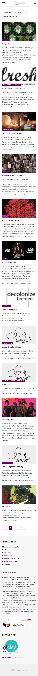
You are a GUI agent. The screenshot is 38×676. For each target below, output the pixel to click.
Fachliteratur (8, 463)
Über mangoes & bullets (11, 547)
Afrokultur (6, 507)
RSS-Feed (6, 564)
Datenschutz (7, 556)
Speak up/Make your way (12, 175)
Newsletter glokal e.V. (10, 561)
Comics (5, 40)
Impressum (6, 553)
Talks (5, 258)
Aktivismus (6, 305)
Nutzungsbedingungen (10, 559)
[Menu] (3, 3)
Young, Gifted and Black (11, 347)
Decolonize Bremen (9, 310)
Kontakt (5, 550)
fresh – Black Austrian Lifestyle (14, 89)
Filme (4, 171)
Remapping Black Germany (12, 467)
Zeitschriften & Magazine (11, 84)
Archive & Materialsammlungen (13, 380)
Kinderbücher (7, 343)
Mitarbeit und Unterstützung (12, 657)
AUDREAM (6, 385)
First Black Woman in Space (13, 133)
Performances (8, 129)
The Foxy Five (7, 420)
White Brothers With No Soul (13, 220)
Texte (5, 216)
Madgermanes (7, 44)
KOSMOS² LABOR (9, 262)
